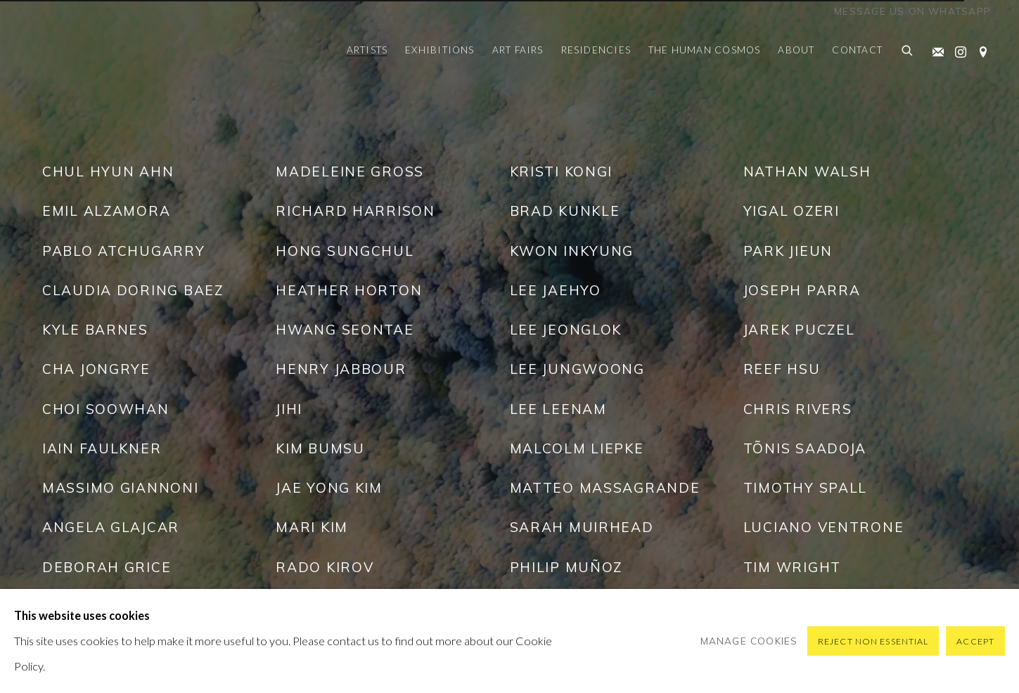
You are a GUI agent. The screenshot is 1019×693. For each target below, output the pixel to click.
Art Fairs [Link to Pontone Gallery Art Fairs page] (518, 50)
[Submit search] (908, 51)
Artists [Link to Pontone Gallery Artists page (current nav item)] (367, 50)
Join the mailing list (934, 49)
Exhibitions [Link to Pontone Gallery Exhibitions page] (439, 50)
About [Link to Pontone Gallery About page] (796, 50)
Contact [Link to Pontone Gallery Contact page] (857, 50)
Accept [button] (975, 641)
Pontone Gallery (77, 52)
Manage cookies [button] (749, 641)
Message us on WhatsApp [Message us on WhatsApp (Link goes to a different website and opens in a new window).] (912, 11)
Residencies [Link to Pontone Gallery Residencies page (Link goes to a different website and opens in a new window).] (596, 50)
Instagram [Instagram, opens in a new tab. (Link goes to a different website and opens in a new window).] (957, 49)
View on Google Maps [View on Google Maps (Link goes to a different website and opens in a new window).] (979, 49)
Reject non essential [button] (873, 641)
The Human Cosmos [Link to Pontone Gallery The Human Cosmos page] (704, 50)
